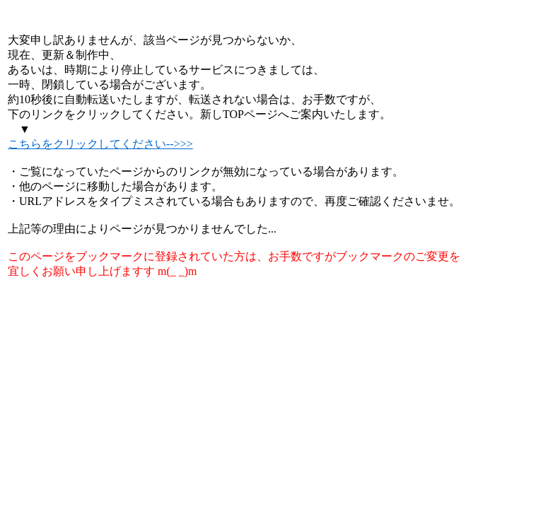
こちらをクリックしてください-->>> (100, 144)
